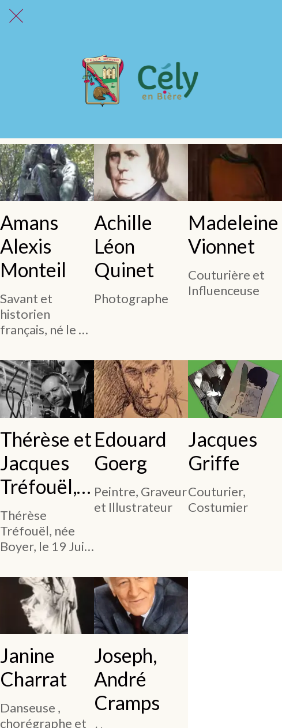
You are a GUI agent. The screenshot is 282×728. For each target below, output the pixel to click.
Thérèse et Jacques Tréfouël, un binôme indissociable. (46, 462)
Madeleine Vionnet (233, 234)
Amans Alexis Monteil (33, 245)
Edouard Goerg (130, 450)
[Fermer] (16, 16)
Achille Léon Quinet (124, 245)
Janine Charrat (33, 667)
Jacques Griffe (222, 450)
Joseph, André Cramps (127, 678)
